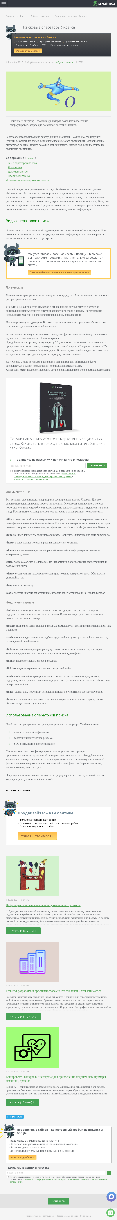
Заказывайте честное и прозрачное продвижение (59, 272)
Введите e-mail (21, 465)
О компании (85, 1216)
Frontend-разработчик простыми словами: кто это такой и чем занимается (53, 991)
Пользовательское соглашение (40, 1216)
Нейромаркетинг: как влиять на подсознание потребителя (43, 905)
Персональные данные (67, 1216)
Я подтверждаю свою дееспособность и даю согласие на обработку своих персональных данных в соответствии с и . (49, 475)
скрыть (30, 158)
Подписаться (97, 465)
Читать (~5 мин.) (21, 1102)
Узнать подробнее (22, 1157)
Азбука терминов (65, 62)
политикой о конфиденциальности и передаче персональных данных (45, 475)
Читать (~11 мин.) (22, 1016)
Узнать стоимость (37, 836)
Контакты (58, 1201)
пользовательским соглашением (31, 479)
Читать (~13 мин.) (22, 931)
